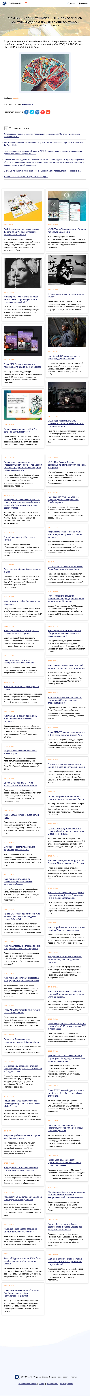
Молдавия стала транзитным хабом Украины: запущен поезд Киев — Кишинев (65, 959)
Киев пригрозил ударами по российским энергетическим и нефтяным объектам (18, 882)
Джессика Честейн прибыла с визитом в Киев (22, 570)
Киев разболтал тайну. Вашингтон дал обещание (22, 602)
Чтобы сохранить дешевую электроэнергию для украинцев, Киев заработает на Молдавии (66, 598)
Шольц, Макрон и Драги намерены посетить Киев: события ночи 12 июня (66, 797)
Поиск (71, 3)
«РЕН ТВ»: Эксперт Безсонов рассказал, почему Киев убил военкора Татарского (66, 465)
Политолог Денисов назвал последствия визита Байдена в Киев (21, 1040)
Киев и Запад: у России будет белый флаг (21, 816)
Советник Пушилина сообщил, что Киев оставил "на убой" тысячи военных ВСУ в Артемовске (67, 1026)
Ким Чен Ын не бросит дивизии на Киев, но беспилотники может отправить (20, 718)
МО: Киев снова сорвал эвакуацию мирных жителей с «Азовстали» (20, 1230)
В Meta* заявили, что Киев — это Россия (19, 538)
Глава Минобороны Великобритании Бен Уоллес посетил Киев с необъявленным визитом (21, 1293)
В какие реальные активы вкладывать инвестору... (26, 177)
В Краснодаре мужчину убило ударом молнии (66, 295)
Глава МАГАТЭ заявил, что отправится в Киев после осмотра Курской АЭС (66, 733)
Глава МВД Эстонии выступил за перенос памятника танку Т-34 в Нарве (22, 365)
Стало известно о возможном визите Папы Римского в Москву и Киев (65, 567)
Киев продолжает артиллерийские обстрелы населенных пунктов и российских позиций (64, 633)
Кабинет (83, 3)
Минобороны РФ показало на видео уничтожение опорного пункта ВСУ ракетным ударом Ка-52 (21, 299)
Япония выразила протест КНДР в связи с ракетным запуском (20, 430)
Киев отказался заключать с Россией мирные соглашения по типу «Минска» (66, 666)
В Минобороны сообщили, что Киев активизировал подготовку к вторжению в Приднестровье (23, 1069)
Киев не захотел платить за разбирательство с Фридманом (19, 661)
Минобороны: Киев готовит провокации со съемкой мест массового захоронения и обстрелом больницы (66, 1195)
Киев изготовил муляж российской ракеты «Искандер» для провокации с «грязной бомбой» (66, 994)
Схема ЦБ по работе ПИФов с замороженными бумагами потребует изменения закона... (42, 171)
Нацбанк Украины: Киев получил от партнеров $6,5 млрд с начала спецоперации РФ (65, 700)
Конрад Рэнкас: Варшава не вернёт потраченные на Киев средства (21, 1168)
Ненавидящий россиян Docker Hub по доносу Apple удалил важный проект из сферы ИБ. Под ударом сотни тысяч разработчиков (22, 503)
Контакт (41, 1384)
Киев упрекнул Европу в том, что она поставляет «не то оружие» (21, 632)
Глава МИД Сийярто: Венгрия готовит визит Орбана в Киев (22, 1011)
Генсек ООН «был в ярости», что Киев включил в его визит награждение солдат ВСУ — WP (22, 916)
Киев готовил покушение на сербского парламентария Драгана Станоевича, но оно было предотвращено (66, 895)
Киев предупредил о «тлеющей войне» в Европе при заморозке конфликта (22, 947)
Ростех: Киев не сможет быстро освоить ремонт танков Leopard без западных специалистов (65, 1227)
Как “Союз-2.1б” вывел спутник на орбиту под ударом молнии (64, 357)
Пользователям (52, 1384)
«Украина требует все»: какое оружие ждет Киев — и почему (22, 1136)
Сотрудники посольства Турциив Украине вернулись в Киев (19, 848)
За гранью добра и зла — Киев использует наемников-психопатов (20, 784)
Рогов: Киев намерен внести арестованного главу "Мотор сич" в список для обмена (64, 1162)
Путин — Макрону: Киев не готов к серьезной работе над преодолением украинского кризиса (66, 831)
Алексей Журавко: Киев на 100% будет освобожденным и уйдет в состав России (22, 1261)
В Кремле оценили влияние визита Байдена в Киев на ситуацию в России (66, 765)
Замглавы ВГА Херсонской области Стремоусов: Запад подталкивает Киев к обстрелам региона (66, 1058)
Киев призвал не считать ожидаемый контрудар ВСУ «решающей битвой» (21, 979)
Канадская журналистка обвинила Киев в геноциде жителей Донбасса (23, 1198)
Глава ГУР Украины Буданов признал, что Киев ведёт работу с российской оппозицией (66, 1093)
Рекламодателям (66, 1384)
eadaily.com (18, 98)
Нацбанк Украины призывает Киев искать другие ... (20, 752)
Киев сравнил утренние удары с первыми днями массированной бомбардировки (63, 500)
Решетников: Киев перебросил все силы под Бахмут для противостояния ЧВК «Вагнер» (22, 1103)
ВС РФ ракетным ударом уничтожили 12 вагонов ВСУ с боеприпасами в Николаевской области (21, 232)
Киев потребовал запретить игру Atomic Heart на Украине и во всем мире (67, 928)
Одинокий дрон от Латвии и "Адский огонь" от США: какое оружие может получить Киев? (65, 1261)
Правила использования (28, 1384)
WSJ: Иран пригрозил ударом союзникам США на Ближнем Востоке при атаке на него (66, 423)
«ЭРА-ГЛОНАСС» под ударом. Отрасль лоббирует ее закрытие (67, 230)
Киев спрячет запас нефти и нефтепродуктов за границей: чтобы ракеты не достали (65, 1128)
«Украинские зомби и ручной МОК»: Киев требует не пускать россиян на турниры (65, 534)
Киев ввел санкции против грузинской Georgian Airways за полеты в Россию (66, 861)
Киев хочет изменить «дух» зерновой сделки (21, 688)
